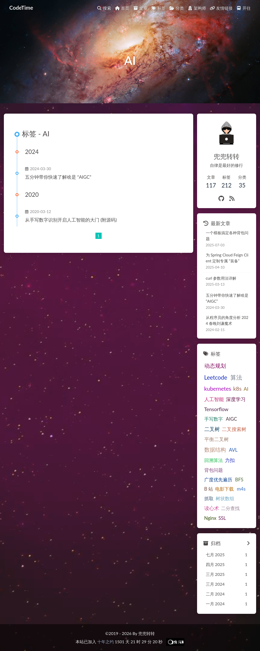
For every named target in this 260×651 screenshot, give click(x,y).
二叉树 (212, 429)
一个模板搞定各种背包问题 (227, 235)
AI (245, 389)
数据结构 (215, 449)
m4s (238, 489)
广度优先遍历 (218, 479)
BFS (238, 479)
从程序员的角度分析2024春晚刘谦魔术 (228, 320)
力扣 (230, 460)
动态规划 (215, 365)
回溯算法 (213, 460)
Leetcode (215, 377)
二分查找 (230, 508)
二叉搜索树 (234, 429)
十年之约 (105, 641)
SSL (222, 518)
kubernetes (217, 388)
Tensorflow (216, 409)
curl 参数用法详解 (221, 278)
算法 (235, 377)
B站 (208, 489)
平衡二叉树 (216, 439)
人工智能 (214, 399)
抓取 (209, 498)
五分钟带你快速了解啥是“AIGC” (57, 177)
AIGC (230, 419)
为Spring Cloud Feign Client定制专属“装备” (227, 258)
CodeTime (21, 5)
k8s (237, 388)
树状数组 (225, 498)
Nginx (210, 518)
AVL (232, 450)
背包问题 (213, 470)
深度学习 (236, 399)
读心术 (211, 508)
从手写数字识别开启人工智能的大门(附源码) (70, 220)
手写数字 (213, 419)
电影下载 (223, 489)
